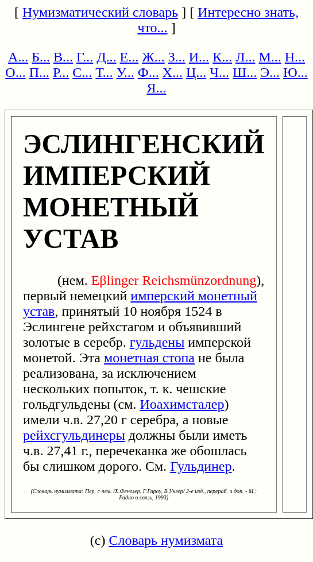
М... (269, 56)
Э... (270, 72)
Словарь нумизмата (166, 540)
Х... (173, 72)
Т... (104, 72)
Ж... (153, 56)
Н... (295, 56)
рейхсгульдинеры (74, 435)
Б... (41, 56)
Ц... (196, 72)
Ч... (219, 72)
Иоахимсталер (182, 404)
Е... (129, 56)
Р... (61, 72)
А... (18, 56)
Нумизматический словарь (100, 12)
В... (63, 56)
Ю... (295, 72)
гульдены (157, 342)
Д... (106, 56)
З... (177, 56)
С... (82, 72)
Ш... (245, 72)
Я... (156, 87)
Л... (245, 56)
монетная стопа (149, 357)
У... (125, 72)
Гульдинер (200, 466)
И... (199, 56)
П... (39, 72)
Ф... (148, 72)
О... (15, 72)
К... (222, 56)
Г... (84, 56)
